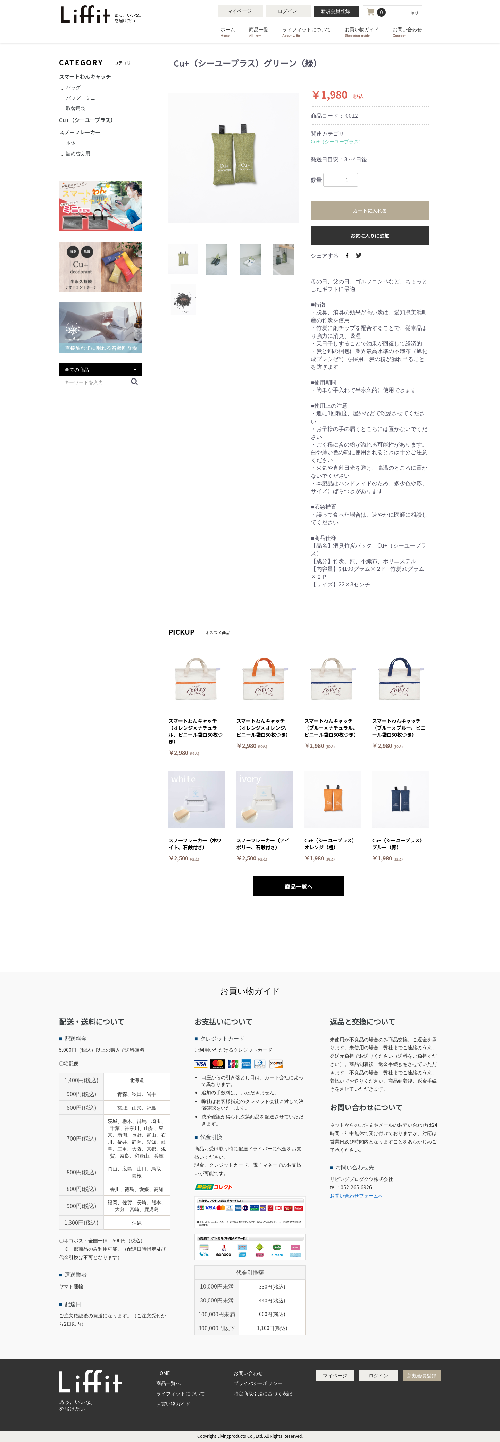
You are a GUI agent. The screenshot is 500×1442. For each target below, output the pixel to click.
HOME (163, 1372)
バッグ (73, 87)
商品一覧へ (168, 1383)
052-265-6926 (356, 1187)
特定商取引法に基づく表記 (263, 1393)
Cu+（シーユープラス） (337, 141)
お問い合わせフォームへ (356, 1195)
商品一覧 (258, 33)
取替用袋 (75, 108)
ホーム (227, 33)
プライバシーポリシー (258, 1383)
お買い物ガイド (362, 33)
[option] (233, 157)
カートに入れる (370, 210)
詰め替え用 (78, 153)
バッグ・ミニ (80, 97)
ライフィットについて (306, 33)
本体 (71, 142)
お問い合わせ (407, 33)
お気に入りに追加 (369, 235)
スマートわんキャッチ (85, 76)
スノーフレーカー (79, 132)
